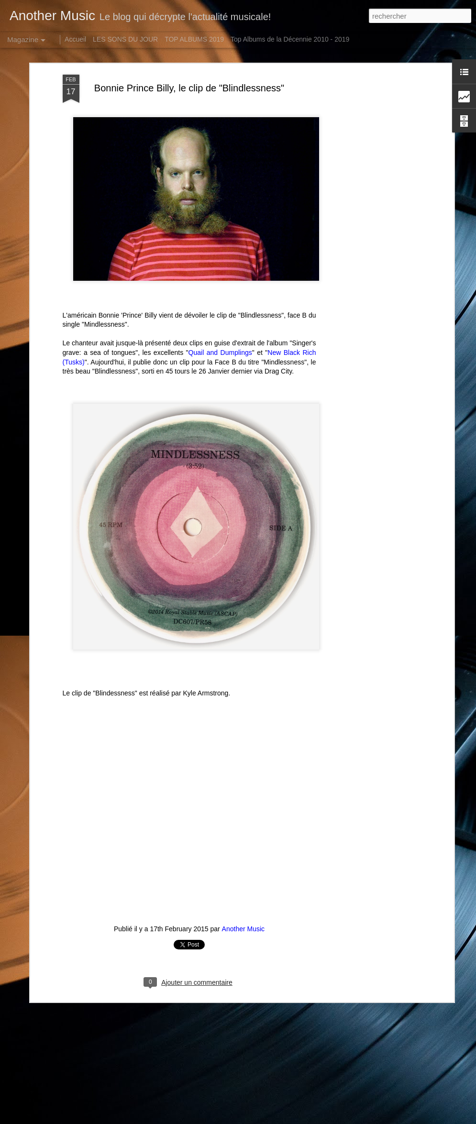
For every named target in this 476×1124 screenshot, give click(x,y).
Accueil (75, 39)
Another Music (243, 922)
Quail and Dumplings (220, 346)
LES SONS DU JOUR (125, 39)
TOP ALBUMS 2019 (194, 39)
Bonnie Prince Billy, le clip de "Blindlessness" (189, 81)
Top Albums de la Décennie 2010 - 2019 (290, 39)
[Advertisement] (369, 132)
